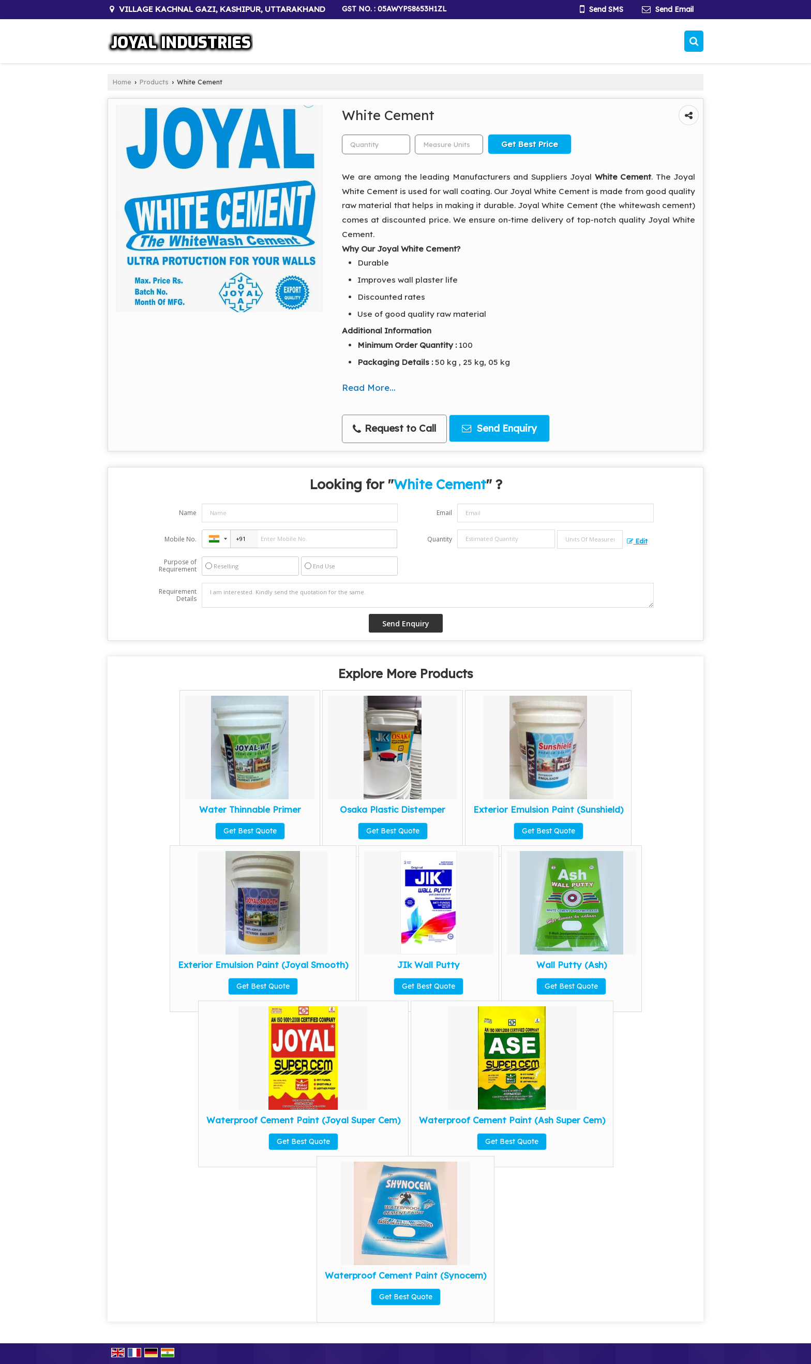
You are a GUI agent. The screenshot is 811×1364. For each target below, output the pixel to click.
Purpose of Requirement (178, 566)
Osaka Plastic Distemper (392, 809)
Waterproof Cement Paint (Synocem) (405, 1275)
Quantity (439, 539)
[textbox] (449, 144)
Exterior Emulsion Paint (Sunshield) (548, 809)
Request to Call (394, 428)
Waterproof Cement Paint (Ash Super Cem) (512, 1119)
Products (154, 82)
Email (444, 512)
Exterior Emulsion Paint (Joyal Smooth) (263, 964)
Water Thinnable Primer (250, 809)
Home (122, 82)
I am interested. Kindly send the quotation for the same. (428, 595)
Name (188, 512)
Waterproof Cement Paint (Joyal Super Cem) (303, 1119)
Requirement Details (178, 595)
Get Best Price (529, 144)
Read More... (369, 387)
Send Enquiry (499, 428)
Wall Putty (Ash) (571, 964)
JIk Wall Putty (428, 964)
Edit (637, 541)
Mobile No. (180, 539)
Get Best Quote (250, 830)
